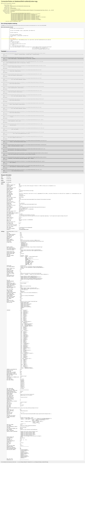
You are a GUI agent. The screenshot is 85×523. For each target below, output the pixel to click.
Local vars (5, 60)
